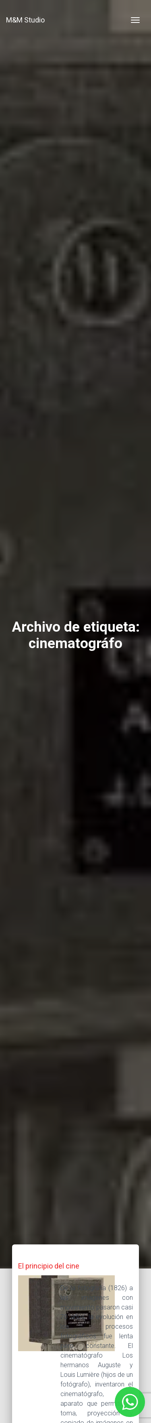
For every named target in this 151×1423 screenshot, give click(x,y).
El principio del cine (48, 1266)
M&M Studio (25, 20)
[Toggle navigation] (135, 20)
